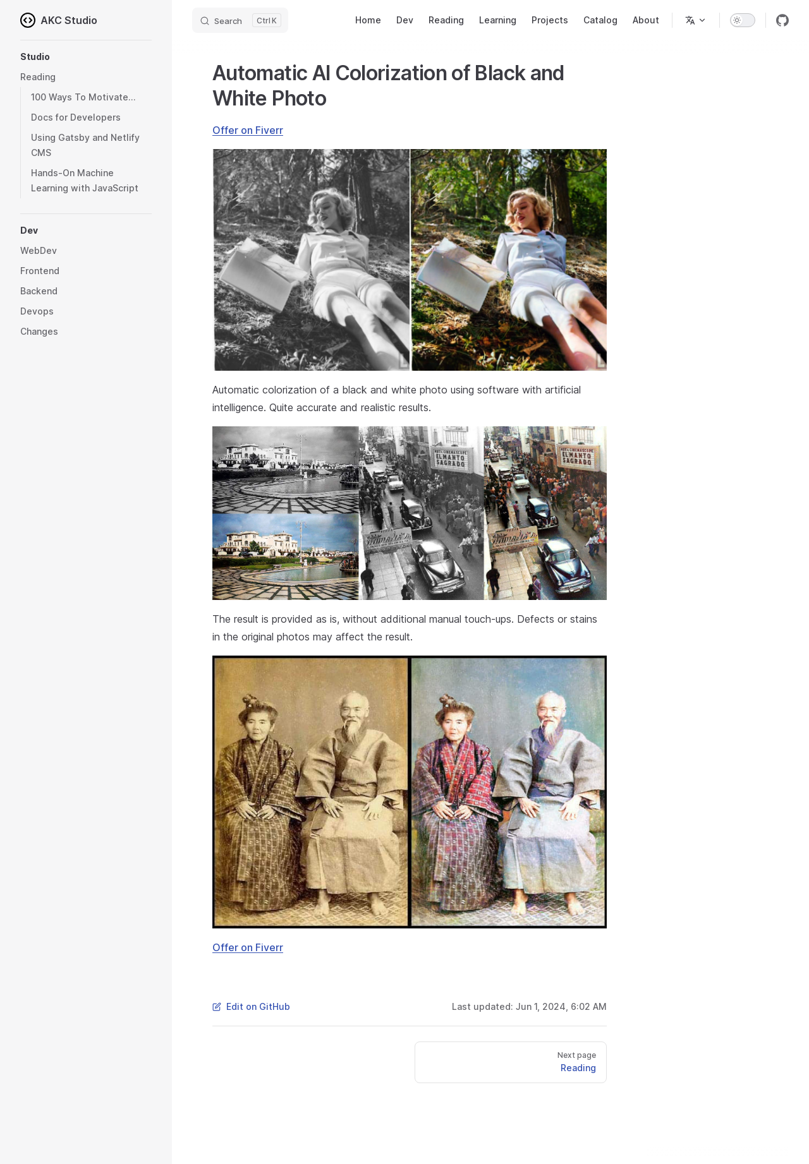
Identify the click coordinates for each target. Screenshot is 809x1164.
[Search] (240, 20)
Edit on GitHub (251, 1006)
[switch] (742, 20)
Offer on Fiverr (247, 130)
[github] (782, 20)
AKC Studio (58, 20)
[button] (86, 57)
